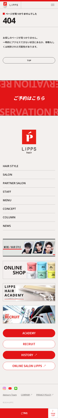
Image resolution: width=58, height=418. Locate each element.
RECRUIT (29, 344)
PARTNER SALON (14, 183)
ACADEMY (29, 333)
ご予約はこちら (29, 98)
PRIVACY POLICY (43, 394)
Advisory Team (10, 394)
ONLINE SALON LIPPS (27, 366)
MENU (7, 200)
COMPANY (25, 394)
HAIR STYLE (10, 166)
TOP (29, 60)
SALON (7, 174)
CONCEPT (9, 209)
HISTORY (27, 355)
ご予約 (24, 413)
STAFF (7, 192)
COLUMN (9, 217)
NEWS (7, 226)
